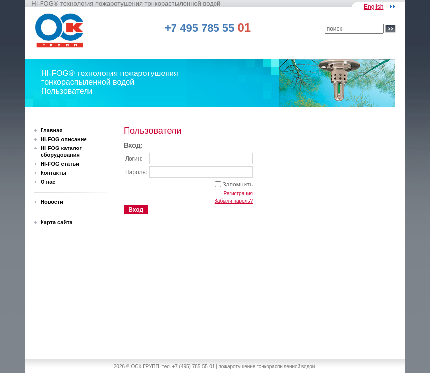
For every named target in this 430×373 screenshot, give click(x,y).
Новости (52, 202)
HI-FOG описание (64, 139)
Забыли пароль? (234, 201)
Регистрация (238, 193)
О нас (48, 182)
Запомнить (238, 184)
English (373, 6)
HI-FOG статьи (60, 164)
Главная (52, 130)
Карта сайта (57, 222)
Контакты (53, 173)
